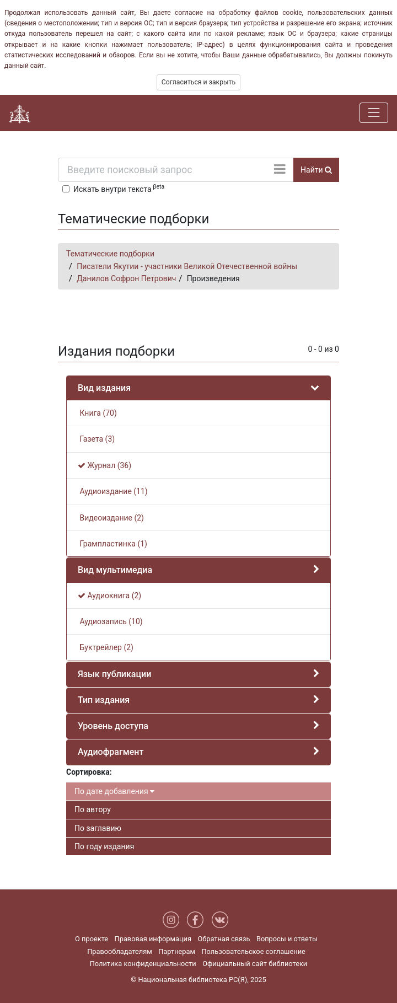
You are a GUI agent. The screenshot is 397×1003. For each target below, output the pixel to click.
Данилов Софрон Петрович (126, 278)
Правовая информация (153, 939)
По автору (92, 809)
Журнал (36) (104, 465)
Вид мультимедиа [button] (115, 570)
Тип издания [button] (104, 700)
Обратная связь (223, 939)
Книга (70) (97, 413)
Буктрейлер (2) (105, 647)
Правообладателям (119, 951)
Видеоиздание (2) (111, 517)
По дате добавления (114, 791)
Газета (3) (96, 439)
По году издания (104, 846)
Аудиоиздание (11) (113, 491)
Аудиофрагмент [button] (110, 752)
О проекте (91, 939)
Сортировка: (89, 772)
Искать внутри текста (118, 188)
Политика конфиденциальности (143, 963)
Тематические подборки (110, 253)
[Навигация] (374, 112)
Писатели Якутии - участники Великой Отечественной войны (187, 266)
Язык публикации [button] (114, 674)
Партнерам (176, 951)
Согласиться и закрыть (198, 82)
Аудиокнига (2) (109, 595)
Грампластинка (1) (112, 543)
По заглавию (97, 828)
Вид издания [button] (104, 388)
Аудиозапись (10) (110, 621)
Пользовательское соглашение (253, 951)
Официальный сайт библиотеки (254, 963)
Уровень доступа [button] (113, 726)
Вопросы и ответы (287, 939)
